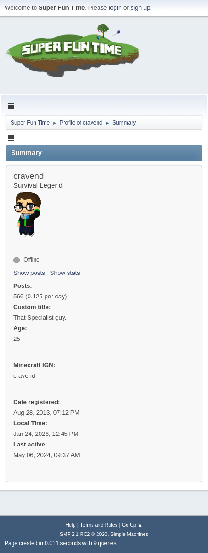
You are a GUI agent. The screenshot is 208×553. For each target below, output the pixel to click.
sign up (140, 7)
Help (70, 525)
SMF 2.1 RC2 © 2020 (83, 534)
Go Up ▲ (132, 525)
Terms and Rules (98, 525)
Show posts (29, 272)
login (115, 7)
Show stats (65, 272)
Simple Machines (129, 534)
